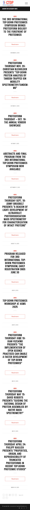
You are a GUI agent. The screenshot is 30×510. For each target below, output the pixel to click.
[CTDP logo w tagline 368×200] (12, 3)
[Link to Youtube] (19, 508)
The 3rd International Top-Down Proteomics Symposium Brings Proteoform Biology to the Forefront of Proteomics (15, 26)
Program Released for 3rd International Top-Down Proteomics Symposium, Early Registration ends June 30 (15, 263)
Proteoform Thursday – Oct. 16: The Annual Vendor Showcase (15, 120)
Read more (15, 44)
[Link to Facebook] (26, 508)
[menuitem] (25, 3)
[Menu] (25, 3)
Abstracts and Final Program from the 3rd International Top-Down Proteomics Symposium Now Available (15, 161)
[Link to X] (24, 508)
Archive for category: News (9, 9)
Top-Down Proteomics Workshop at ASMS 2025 (15, 304)
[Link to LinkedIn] (22, 508)
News (15, 16)
